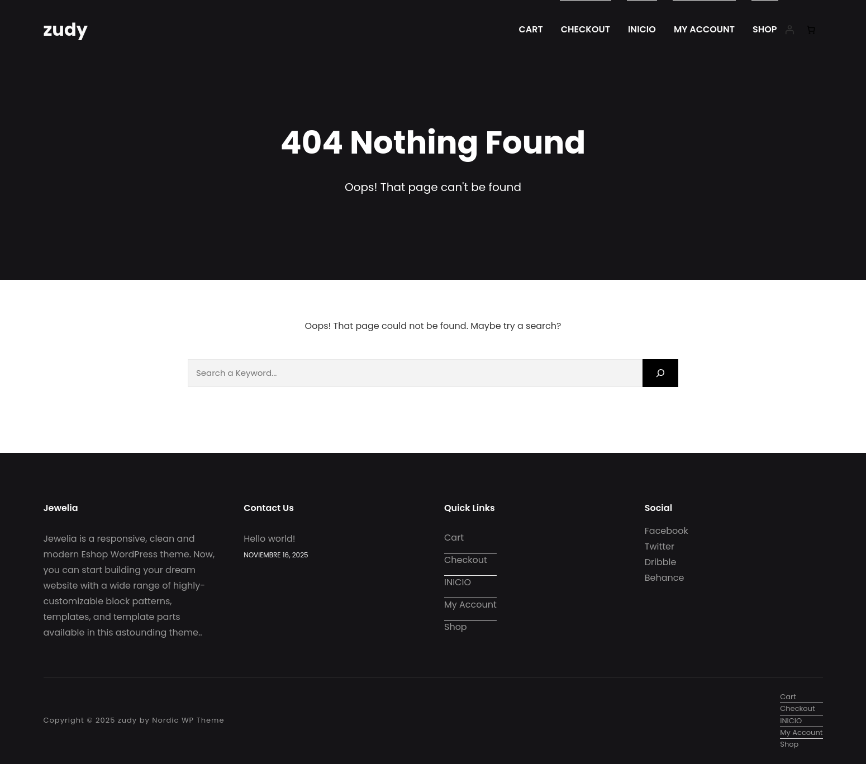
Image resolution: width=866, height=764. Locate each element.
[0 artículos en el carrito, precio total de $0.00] (812, 29)
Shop (765, 29)
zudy (66, 29)
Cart (531, 29)
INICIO (642, 29)
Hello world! (269, 538)
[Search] (660, 372)
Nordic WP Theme (188, 720)
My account (704, 29)
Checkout (585, 29)
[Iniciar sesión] (789, 29)
